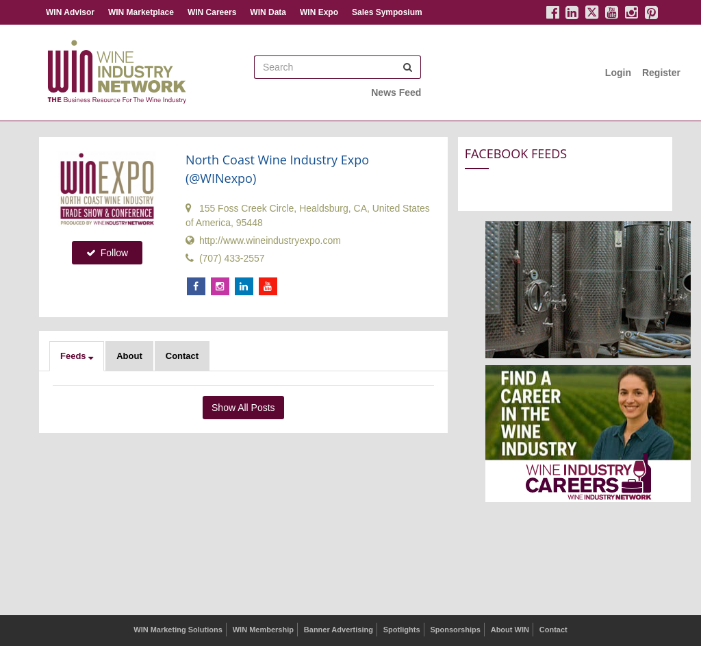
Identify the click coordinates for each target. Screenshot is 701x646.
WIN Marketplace (141, 12)
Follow (107, 252)
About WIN (510, 629)
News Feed (396, 92)
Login (618, 72)
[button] (76, 356)
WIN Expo (319, 12)
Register (661, 72)
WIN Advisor (70, 12)
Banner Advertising (338, 629)
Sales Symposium (387, 12)
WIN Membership (263, 629)
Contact (182, 356)
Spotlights (401, 629)
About (129, 356)
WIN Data (268, 12)
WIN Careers (212, 12)
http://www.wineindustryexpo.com (263, 240)
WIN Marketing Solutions (177, 629)
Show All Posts (243, 407)
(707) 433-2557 (225, 258)
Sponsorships (455, 629)
